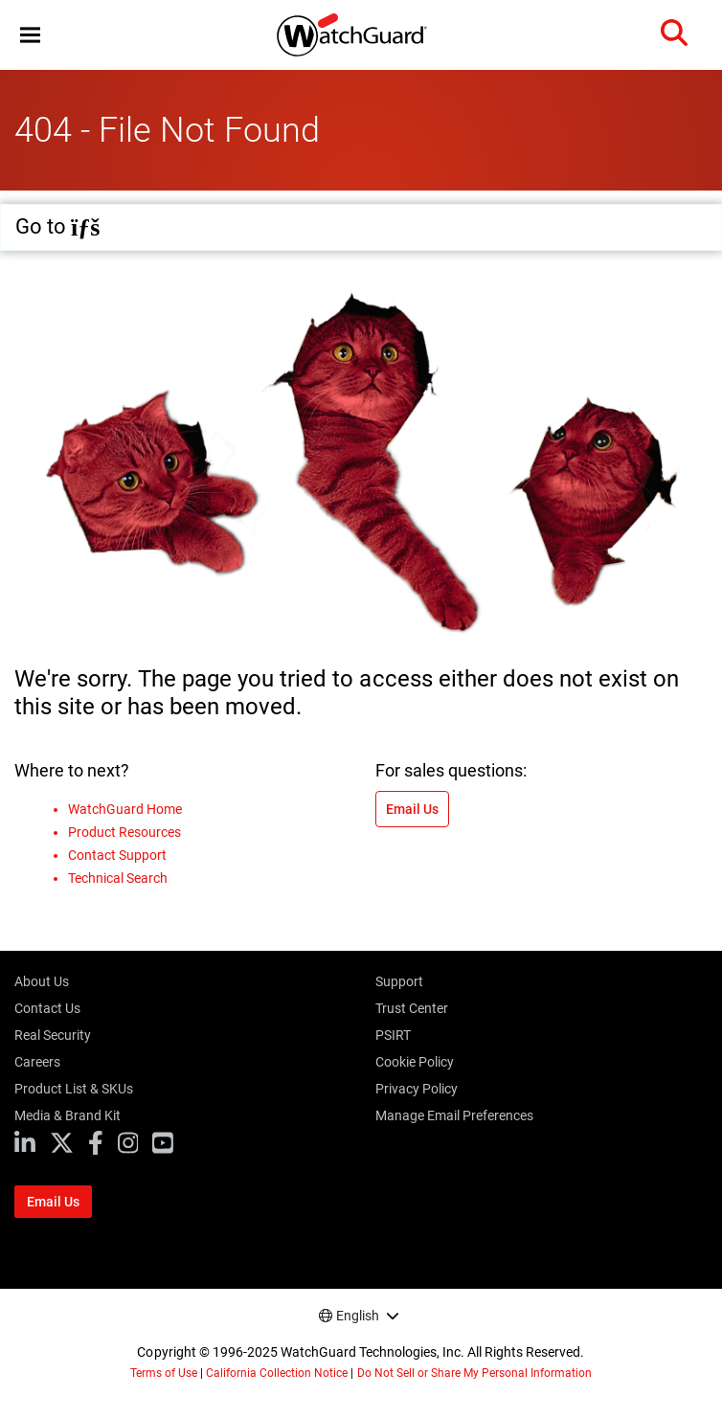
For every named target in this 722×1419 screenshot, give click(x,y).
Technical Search (118, 878)
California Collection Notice (277, 1373)
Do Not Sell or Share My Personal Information (475, 1373)
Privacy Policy (416, 1088)
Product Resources (124, 832)
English (357, 1315)
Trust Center (411, 1008)
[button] (30, 35)
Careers (37, 1062)
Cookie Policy (414, 1062)
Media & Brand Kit (67, 1115)
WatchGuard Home (125, 809)
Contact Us (47, 1008)
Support (399, 981)
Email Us (412, 809)
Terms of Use (163, 1373)
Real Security (52, 1035)
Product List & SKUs (73, 1088)
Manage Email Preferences (454, 1115)
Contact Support (117, 855)
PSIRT (393, 1035)
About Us (41, 981)
